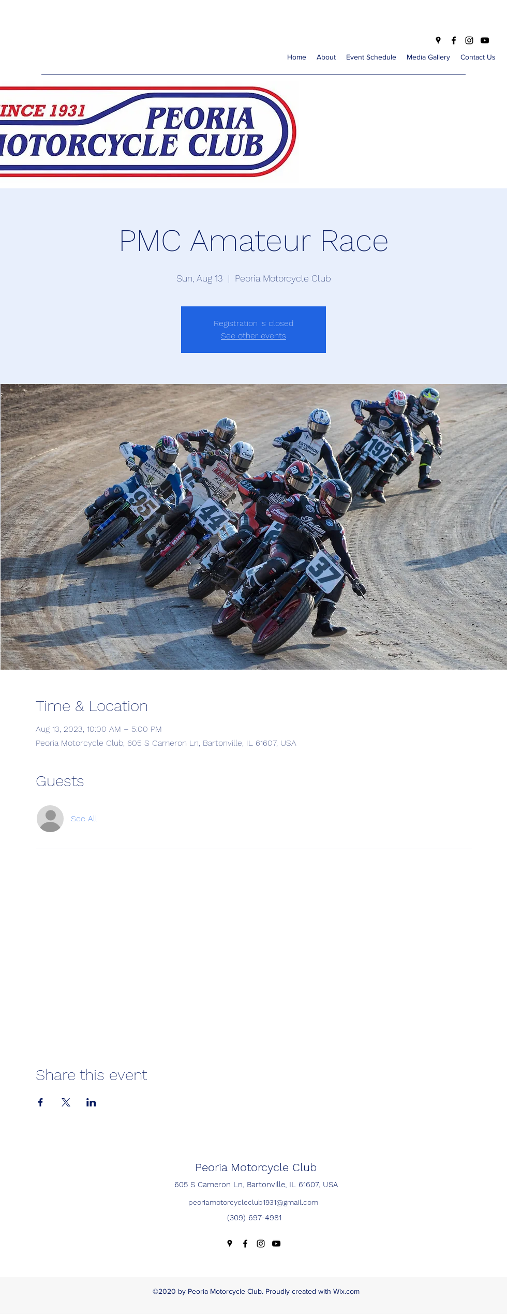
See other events (253, 336)
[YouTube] (485, 40)
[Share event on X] (66, 1102)
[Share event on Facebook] (41, 1102)
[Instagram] (469, 40)
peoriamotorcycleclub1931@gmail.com (253, 1202)
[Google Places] (438, 40)
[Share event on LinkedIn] (91, 1102)
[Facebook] (454, 40)
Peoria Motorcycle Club (256, 1167)
